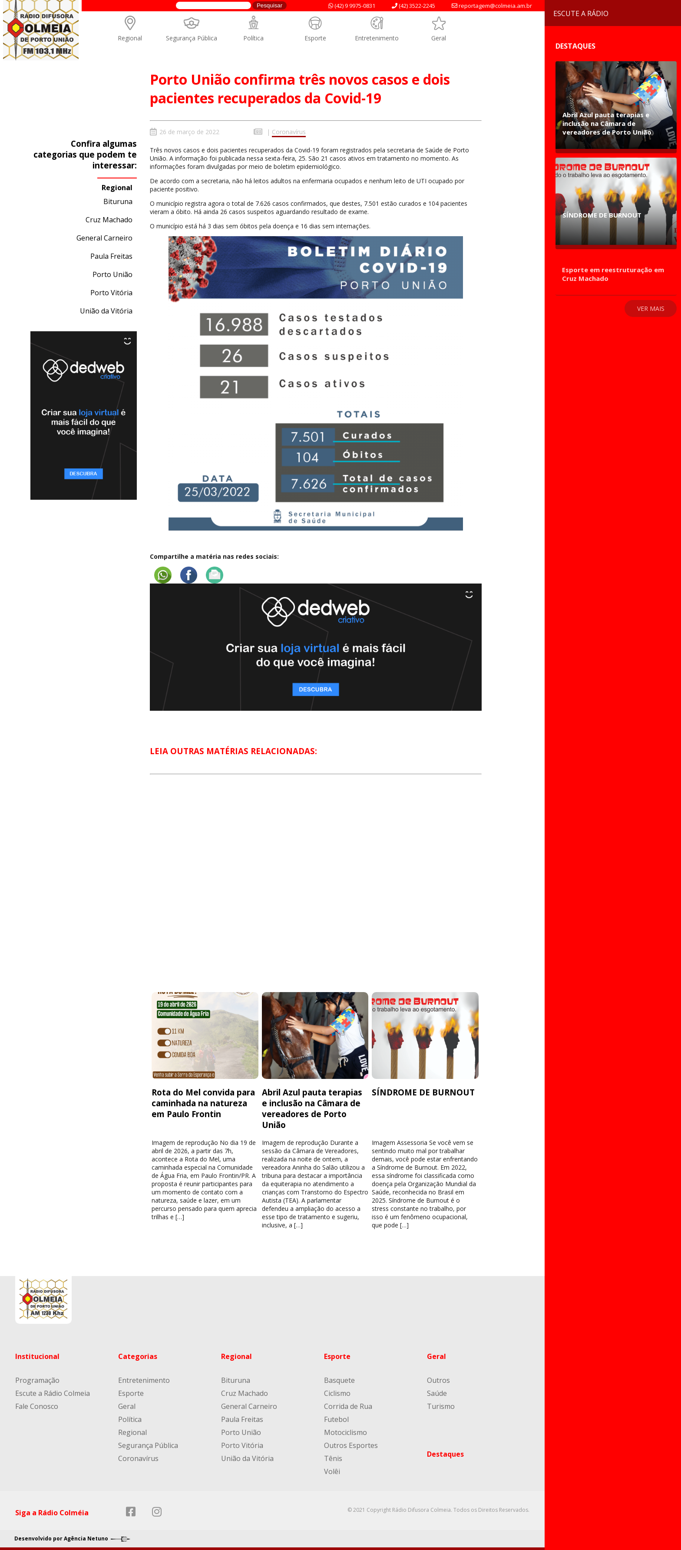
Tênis (333, 1456)
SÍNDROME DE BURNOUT (423, 1090)
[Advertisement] (316, 889)
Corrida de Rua (348, 1404)
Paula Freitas (111, 256)
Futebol (336, 1417)
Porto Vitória (111, 292)
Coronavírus (289, 132)
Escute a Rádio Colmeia (52, 1391)
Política (253, 38)
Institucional (37, 1354)
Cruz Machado (109, 219)
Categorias (137, 1354)
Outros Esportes (351, 1443)
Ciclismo (337, 1391)
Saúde (437, 1391)
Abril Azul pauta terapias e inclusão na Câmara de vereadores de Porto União (312, 1107)
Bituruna (117, 201)
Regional (130, 38)
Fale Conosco (36, 1404)
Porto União (112, 274)
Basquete (339, 1378)
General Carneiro (104, 238)
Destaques (445, 1452)
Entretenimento (377, 38)
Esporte (315, 38)
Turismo (441, 1404)
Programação (37, 1378)
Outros (438, 1378)
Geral (438, 38)
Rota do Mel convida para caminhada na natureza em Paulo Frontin (203, 1101)
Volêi (332, 1469)
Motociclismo (345, 1430)
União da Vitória (106, 311)
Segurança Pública (191, 38)
